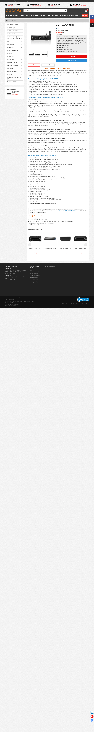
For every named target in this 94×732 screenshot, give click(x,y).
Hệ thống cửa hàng (76, 15)
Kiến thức (55, 15)
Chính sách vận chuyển (35, 696)
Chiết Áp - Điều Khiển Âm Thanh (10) (14, 78)
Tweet (57, 28)
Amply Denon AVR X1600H (80, 674)
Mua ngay (72, 56)
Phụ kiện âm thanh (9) (12, 82)
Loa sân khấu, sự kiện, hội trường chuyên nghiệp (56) (13, 37)
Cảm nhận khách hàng (64, 15)
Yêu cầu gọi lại (72, 60)
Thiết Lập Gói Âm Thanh (32, 15)
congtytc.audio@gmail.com (13, 729)
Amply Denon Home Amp (65, 674)
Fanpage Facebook (50, 691)
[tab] (34, 65)
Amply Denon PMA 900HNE (16, 92)
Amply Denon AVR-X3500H (35, 674)
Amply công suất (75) (12, 71)
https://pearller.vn (12, 731)
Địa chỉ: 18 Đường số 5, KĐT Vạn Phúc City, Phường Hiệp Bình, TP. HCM (19, 726)
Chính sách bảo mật (34, 705)
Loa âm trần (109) (11, 28)
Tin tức (49, 15)
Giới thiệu (15, 15)
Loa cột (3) (9, 41)
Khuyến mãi (85, 15)
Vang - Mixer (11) (11, 47)
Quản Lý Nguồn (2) (11, 56)
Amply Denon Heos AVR (50, 674)
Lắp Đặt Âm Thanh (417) (12, 65)
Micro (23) (9, 74)
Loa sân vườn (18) (11, 34)
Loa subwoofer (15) (11, 44)
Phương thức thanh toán (35, 700)
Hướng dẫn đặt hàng (34, 703)
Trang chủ (9, 15)
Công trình (43, 15)
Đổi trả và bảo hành (34, 698)
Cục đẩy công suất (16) (12, 50)
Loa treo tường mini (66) (12, 31)
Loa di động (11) (10, 68)
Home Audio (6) (10, 59)
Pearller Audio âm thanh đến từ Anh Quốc (79, 729)
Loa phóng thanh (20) (12, 62)
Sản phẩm (22, 15)
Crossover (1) (10, 53)
